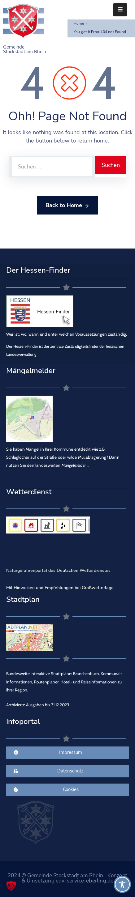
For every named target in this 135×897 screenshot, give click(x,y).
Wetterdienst (29, 492)
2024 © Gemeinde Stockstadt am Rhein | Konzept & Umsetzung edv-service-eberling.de (67, 878)
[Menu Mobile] (120, 9)
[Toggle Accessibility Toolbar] (122, 884)
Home (79, 23)
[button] (11, 886)
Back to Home (67, 206)
